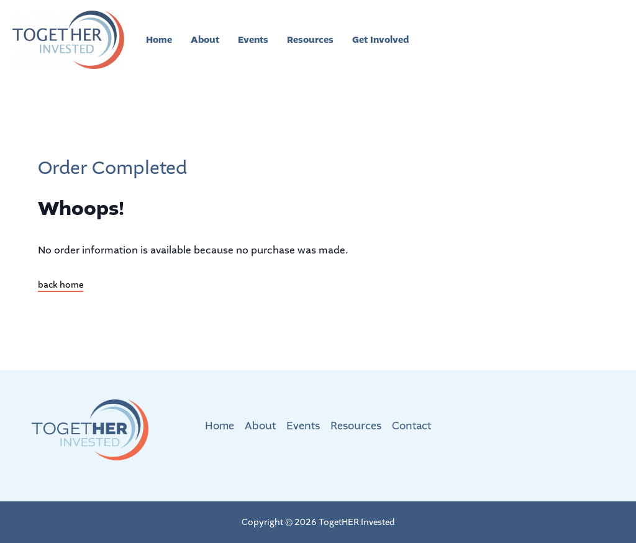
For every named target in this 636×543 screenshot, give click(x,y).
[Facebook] (494, 40)
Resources (310, 40)
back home (60, 285)
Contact (411, 426)
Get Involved (380, 40)
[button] (580, 40)
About (205, 40)
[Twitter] (469, 40)
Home (159, 40)
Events (253, 40)
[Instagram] (519, 40)
